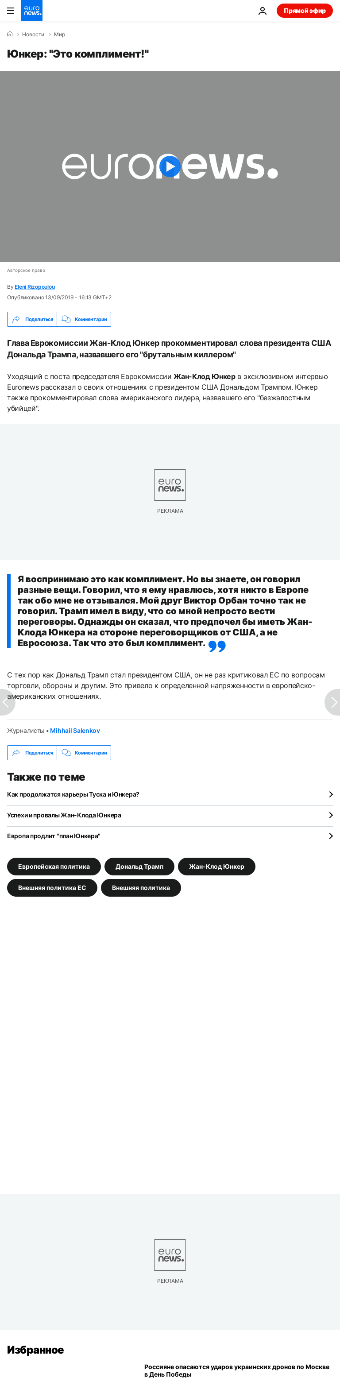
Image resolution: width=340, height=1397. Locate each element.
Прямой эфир (305, 10)
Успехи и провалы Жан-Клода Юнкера (64, 815)
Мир (59, 34)
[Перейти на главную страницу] (31, 10)
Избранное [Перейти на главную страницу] (35, 1349)
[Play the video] (170, 166)
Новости (33, 34)
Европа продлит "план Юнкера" (53, 836)
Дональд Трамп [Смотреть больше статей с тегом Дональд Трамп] (139, 866)
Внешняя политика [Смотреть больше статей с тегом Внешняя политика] (141, 887)
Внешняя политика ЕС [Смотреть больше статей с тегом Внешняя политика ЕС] (52, 887)
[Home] (9, 34)
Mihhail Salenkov (75, 730)
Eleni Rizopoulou (34, 286)
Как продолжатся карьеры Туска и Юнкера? (73, 794)
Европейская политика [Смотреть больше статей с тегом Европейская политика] (54, 866)
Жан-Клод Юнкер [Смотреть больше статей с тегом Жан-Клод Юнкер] (216, 866)
